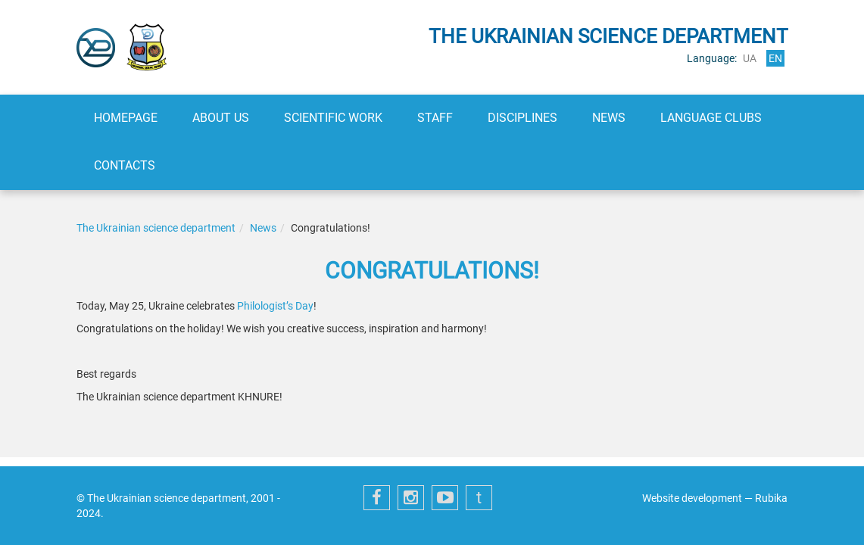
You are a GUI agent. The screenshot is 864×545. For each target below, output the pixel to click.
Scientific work (333, 118)
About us (220, 118)
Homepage (126, 118)
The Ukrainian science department (155, 228)
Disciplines (522, 118)
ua (749, 58)
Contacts (124, 165)
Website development (692, 498)
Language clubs (711, 118)
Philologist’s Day (275, 306)
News (608, 118)
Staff (435, 118)
